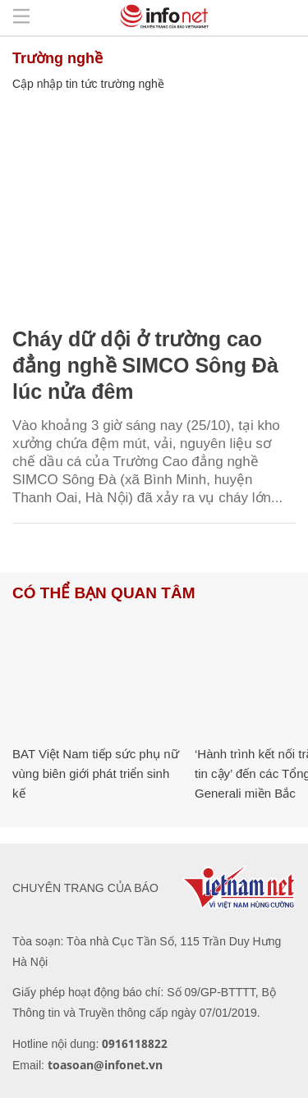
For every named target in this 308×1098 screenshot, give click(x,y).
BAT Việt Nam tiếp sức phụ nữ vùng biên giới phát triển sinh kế (95, 773)
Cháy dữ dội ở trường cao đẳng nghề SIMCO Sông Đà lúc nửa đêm (145, 365)
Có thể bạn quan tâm (103, 593)
